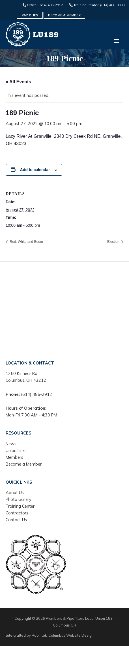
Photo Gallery (18, 499)
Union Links (16, 450)
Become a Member (64, 15)
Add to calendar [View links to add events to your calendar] (35, 169)
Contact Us (16, 519)
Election (113, 242)
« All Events (18, 81)
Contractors (17, 513)
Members (14, 457)
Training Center (20, 506)
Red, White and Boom (26, 242)
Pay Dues (30, 15)
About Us (15, 492)
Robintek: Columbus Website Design (63, 635)
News (11, 443)
